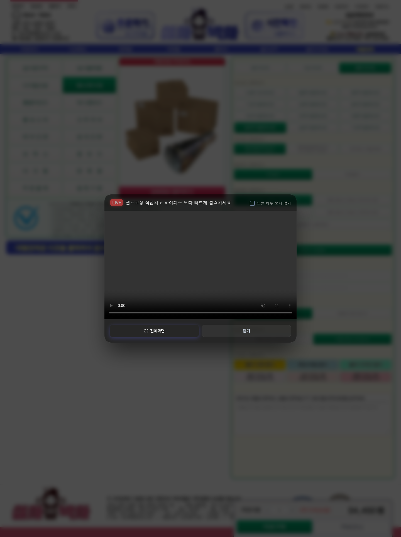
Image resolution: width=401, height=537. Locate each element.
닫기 (246, 330)
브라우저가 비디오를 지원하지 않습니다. (200, 264)
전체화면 (154, 330)
